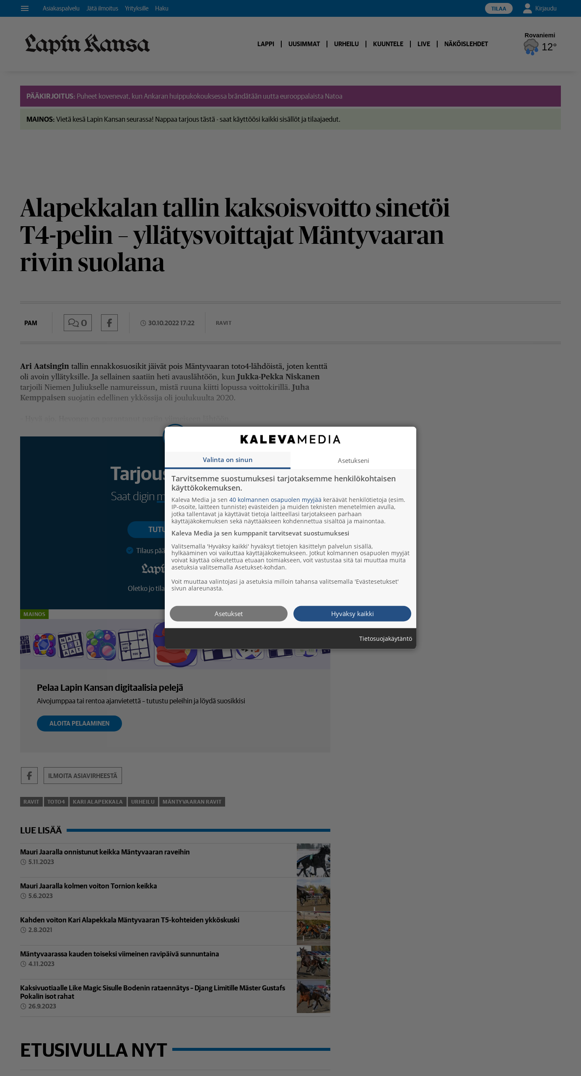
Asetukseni (353, 460)
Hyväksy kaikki (352, 613)
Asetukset (229, 613)
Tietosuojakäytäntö (385, 638)
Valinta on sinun (228, 459)
